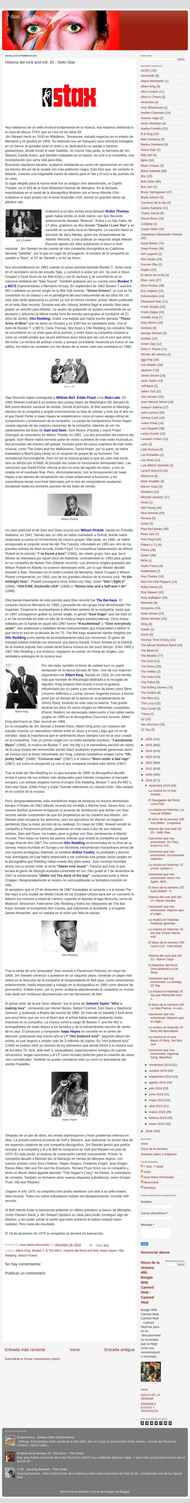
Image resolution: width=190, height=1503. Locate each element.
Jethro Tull (148, 391)
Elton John (148, 280)
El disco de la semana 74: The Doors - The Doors (50, 1453)
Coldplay (147, 224)
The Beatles (149, 655)
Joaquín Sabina (151, 407)
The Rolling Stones (153, 687)
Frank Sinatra (150, 307)
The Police (148, 682)
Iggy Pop (147, 359)
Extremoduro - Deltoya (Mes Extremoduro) (45, 1437)
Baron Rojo (148, 150)
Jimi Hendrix (149, 396)
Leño (144, 444)
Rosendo (147, 603)
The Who (147, 698)
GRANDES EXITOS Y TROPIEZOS (149, 1407)
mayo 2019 (157, 1100)
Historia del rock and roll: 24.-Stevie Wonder (165, 898)
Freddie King (149, 317)
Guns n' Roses (151, 349)
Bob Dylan (148, 181)
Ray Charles (149, 576)
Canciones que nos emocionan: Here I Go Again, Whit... (164, 878)
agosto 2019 (158, 1082)
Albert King (22, 1250)
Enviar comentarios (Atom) (42, 1359)
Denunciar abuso (155, 1252)
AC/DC (145, 70)
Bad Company (150, 139)
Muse (144, 502)
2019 (149, 780)
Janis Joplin (149, 380)
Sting (144, 624)
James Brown (150, 375)
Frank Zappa (149, 312)
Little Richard (149, 449)
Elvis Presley (149, 285)
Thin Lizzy (147, 703)
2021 (149, 768)
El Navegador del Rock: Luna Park (164, 802)
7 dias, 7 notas (22, 16)
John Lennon (149, 412)
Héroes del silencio (153, 354)
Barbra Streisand (152, 144)
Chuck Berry (149, 218)
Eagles (145, 269)
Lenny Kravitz (150, 433)
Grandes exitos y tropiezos (159, 1154)
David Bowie (149, 243)
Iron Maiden (149, 365)
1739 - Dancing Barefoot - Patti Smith (42, 1469)
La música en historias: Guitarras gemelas (163, 921)
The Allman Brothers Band (158, 645)
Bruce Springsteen (153, 192)
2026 (149, 739)
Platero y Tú (149, 544)
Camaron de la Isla (153, 202)
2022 (149, 762)
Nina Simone (149, 513)
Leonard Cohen (151, 439)
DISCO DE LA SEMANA (150, 1396)
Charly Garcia (150, 213)
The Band (147, 650)
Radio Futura (149, 566)
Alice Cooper (149, 91)
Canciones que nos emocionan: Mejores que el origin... (166, 910)
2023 (149, 757)
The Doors (148, 666)
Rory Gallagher (151, 597)
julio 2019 (156, 1088)
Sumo (145, 634)
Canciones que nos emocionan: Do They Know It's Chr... (163, 842)
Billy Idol (146, 155)
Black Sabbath (150, 171)
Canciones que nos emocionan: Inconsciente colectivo (166, 855)
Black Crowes (150, 165)
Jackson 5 (147, 370)
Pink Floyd (148, 539)
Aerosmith (147, 75)
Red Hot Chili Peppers (156, 581)
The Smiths (148, 692)
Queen (145, 555)
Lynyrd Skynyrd (151, 470)
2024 (149, 751)
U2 (143, 719)
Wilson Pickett (27, 1255)
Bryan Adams (150, 197)
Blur (143, 176)
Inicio (75, 1349)
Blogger (124, 1491)
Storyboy (150, 1187)
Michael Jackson (152, 497)
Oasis (144, 523)
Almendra (147, 102)
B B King (147, 134)
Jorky (147, 1172)
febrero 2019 (158, 1118)
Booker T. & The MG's (47, 1250)
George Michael (151, 333)
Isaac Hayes (108, 1250)
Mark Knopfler (150, 481)
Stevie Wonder (151, 618)
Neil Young (148, 507)
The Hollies (148, 671)
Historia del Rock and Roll (80, 1250)
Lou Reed (147, 460)
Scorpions (147, 608)
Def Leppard (149, 254)
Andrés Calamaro (152, 112)
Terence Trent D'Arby (155, 640)
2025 (149, 745)
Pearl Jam (147, 534)
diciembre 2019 (160, 785)
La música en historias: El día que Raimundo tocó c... (165, 995)
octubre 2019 (158, 1070)
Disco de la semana (154, 1149)
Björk (144, 160)
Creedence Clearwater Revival (161, 234)
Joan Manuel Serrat (154, 402)
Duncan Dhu (149, 264)
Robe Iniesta (149, 587)
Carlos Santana (151, 208)
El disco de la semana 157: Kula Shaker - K (166, 889)
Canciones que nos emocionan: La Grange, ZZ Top (165, 982)
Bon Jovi (146, 187)
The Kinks (147, 677)
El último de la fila (153, 275)
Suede (145, 629)
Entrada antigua (119, 1349)
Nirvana (146, 518)
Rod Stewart (149, 592)
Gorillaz (146, 338)
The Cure (147, 661)
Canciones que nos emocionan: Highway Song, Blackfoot (163, 1053)
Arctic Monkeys (151, 123)
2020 (149, 774)
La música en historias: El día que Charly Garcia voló (165, 933)
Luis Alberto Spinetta (155, 465)
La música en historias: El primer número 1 (165, 866)
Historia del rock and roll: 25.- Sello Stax (165, 830)
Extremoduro (149, 296)
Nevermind (151, 1182)
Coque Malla (149, 229)
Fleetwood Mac (151, 301)
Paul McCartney (151, 529)
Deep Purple (149, 248)
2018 (149, 1131)
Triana (145, 714)
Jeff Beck (147, 386)
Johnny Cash (149, 417)
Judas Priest (149, 423)
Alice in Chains (151, 97)
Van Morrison (150, 724)
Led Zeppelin (149, 428)
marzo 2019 (157, 1112)
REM (144, 560)
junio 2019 (156, 1094)
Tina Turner (148, 708)
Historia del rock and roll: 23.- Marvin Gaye (165, 957)
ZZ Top (145, 730)
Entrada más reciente (25, 1349)
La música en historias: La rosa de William (166, 811)
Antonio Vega (150, 118)
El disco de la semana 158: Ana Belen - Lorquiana (166, 821)
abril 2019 (156, 1106)
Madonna (147, 476)
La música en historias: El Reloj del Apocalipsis (165, 1029)
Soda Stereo (149, 613)
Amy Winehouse (152, 107)
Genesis (146, 328)
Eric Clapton (149, 291)
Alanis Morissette (152, 81)
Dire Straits (148, 259)
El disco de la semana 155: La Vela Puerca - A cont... (166, 1006)
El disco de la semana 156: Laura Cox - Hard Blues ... (166, 946)
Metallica (147, 492)
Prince (145, 550)
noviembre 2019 (160, 1065)
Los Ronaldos (150, 455)
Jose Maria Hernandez (159, 1177)
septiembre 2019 (161, 1076)
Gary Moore (149, 322)
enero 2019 (157, 1124)
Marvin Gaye (149, 486)
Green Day (148, 344)
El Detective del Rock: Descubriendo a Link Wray (163, 968)
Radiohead (148, 571)
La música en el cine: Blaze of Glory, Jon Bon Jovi (165, 1040)
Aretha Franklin (151, 128)
